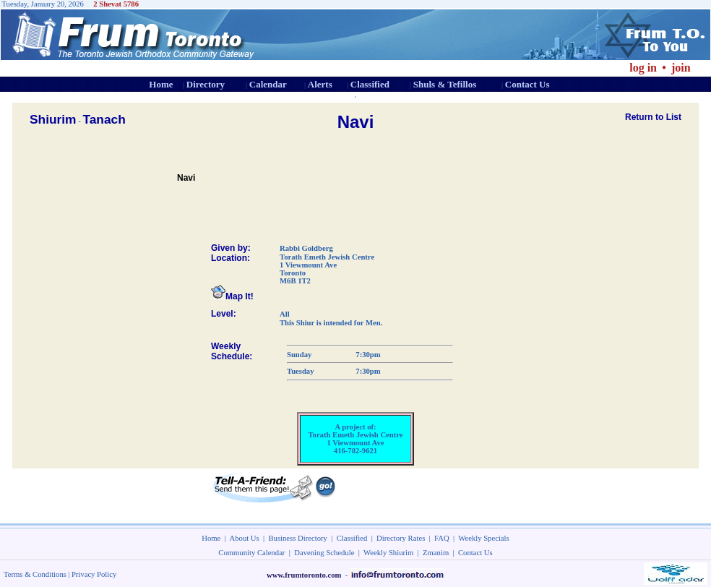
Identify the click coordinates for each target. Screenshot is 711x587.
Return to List (653, 117)
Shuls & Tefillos (444, 84)
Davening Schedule (324, 553)
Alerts (320, 84)
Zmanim (436, 553)
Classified (369, 84)
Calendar (268, 84)
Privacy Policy (94, 574)
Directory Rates (400, 538)
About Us (244, 538)
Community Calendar (251, 553)
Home (161, 84)
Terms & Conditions (35, 574)
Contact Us (527, 84)
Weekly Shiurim (388, 553)
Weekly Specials (483, 538)
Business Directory (298, 538)
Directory (205, 84)
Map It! (232, 296)
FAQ (441, 538)
